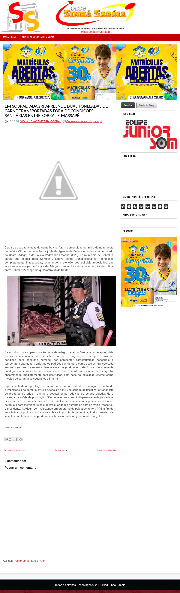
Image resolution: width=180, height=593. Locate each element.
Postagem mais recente (15, 450)
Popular (128, 105)
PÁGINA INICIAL (9, 37)
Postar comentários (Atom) (30, 560)
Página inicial (61, 450)
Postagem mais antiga (107, 450)
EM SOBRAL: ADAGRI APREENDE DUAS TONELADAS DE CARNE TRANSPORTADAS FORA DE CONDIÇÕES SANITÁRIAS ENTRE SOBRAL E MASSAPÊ (56, 111)
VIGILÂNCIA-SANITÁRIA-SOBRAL (40, 121)
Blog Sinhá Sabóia (113, 584)
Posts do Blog (146, 105)
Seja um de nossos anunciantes (38, 37)
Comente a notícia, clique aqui (84, 121)
